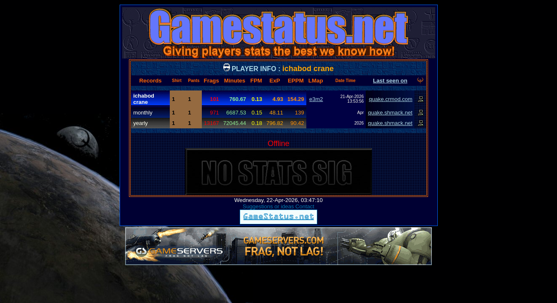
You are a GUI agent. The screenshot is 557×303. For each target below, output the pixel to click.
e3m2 (316, 99)
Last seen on (390, 80)
